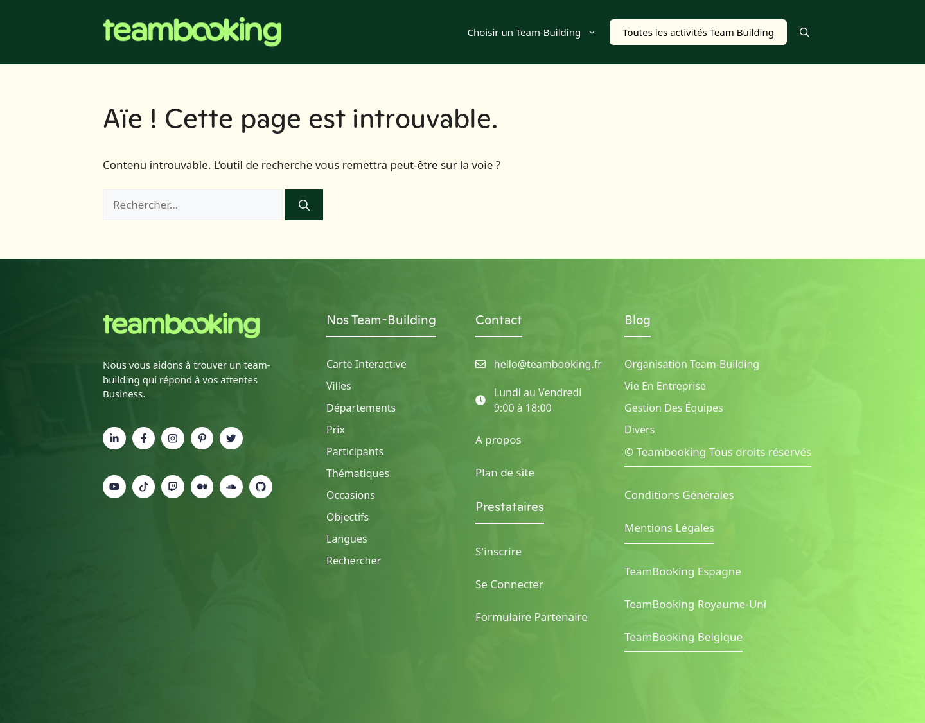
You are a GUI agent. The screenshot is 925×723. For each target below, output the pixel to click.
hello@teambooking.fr (548, 364)
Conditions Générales (679, 494)
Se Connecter (509, 584)
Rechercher (353, 560)
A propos (498, 439)
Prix (335, 429)
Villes (338, 386)
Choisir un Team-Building (539, 32)
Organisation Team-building (691, 364)
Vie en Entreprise (665, 386)
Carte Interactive (366, 364)
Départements (361, 408)
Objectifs (347, 517)
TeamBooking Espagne (682, 571)
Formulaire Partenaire (531, 616)
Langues (346, 539)
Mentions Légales (669, 527)
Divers (639, 429)
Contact (498, 320)
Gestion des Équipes (673, 408)
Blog (637, 320)
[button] (804, 32)
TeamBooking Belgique (683, 636)
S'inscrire (498, 551)
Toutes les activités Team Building (698, 32)
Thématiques (357, 473)
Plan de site (504, 472)
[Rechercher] (304, 204)
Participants (354, 451)
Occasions (350, 495)
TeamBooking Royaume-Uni (695, 604)
